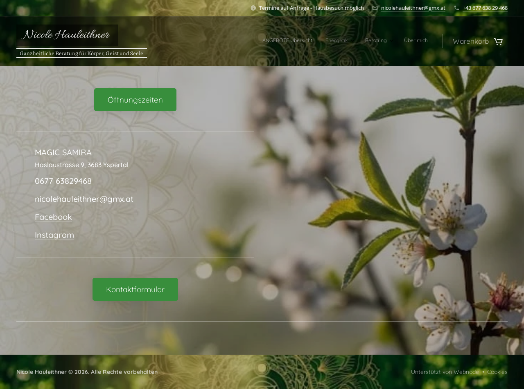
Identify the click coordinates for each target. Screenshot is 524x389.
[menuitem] (382, 41)
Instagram (54, 235)
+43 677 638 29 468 (485, 7)
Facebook (53, 217)
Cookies (497, 372)
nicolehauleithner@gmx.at (413, 7)
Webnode (466, 372)
